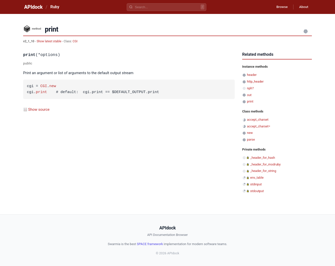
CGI (75, 41)
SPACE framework (150, 244)
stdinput (256, 184)
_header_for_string (263, 171)
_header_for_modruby (265, 164)
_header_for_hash (262, 158)
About (303, 7)
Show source (39, 109)
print (41, 92)
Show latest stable (49, 41)
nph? (250, 88)
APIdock (33, 7)
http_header (255, 81)
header (252, 75)
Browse (280, 7)
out (249, 95)
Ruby (54, 6)
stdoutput (257, 191)
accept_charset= (258, 126)
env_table (257, 177)
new (52, 86)
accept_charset (258, 119)
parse (251, 139)
